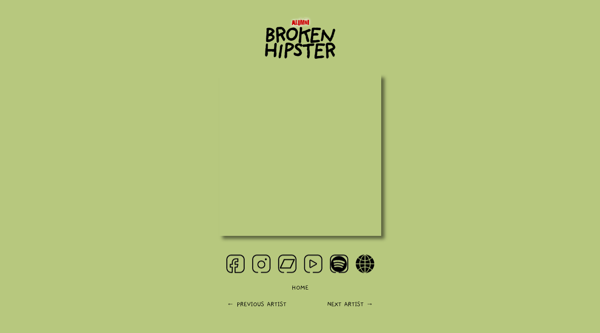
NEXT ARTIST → (350, 305)
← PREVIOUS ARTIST (256, 305)
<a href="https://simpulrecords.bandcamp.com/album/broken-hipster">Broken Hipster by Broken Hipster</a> (300, 155)
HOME (300, 288)
